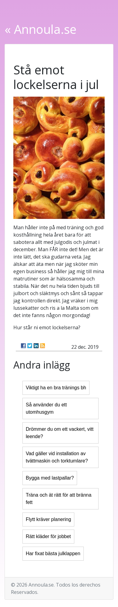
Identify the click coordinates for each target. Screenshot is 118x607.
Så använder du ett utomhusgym (46, 408)
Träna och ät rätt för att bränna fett (58, 498)
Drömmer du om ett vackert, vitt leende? (59, 433)
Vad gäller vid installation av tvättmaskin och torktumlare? (57, 457)
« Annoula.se (40, 29)
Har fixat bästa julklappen (53, 553)
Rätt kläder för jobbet (48, 536)
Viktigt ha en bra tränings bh (56, 387)
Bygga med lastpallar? (50, 477)
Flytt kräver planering (48, 519)
